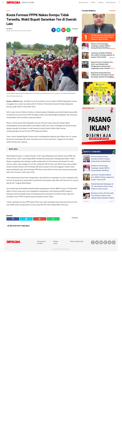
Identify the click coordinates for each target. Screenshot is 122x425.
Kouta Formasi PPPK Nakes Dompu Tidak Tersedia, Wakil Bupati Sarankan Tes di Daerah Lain (41, 19)
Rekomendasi (111, 2)
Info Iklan (40, 243)
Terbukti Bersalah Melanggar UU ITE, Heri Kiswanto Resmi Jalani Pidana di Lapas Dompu (102, 186)
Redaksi (55, 241)
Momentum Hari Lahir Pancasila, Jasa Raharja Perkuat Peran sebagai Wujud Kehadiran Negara (102, 195)
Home (8, 10)
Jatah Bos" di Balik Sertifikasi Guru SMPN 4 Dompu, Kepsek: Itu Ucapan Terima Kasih (103, 55)
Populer (100, 2)
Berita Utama (83, 2)
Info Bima (67, 249)
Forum (55, 243)
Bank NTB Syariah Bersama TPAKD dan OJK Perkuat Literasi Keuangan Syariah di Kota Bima (102, 75)
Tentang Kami (41, 241)
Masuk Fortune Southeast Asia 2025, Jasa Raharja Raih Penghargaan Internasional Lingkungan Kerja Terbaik (102, 65)
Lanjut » (111, 201)
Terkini (93, 2)
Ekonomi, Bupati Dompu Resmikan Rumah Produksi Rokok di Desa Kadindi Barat (101, 159)
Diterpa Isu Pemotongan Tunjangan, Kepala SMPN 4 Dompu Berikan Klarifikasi (100, 46)
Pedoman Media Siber (76, 241)
